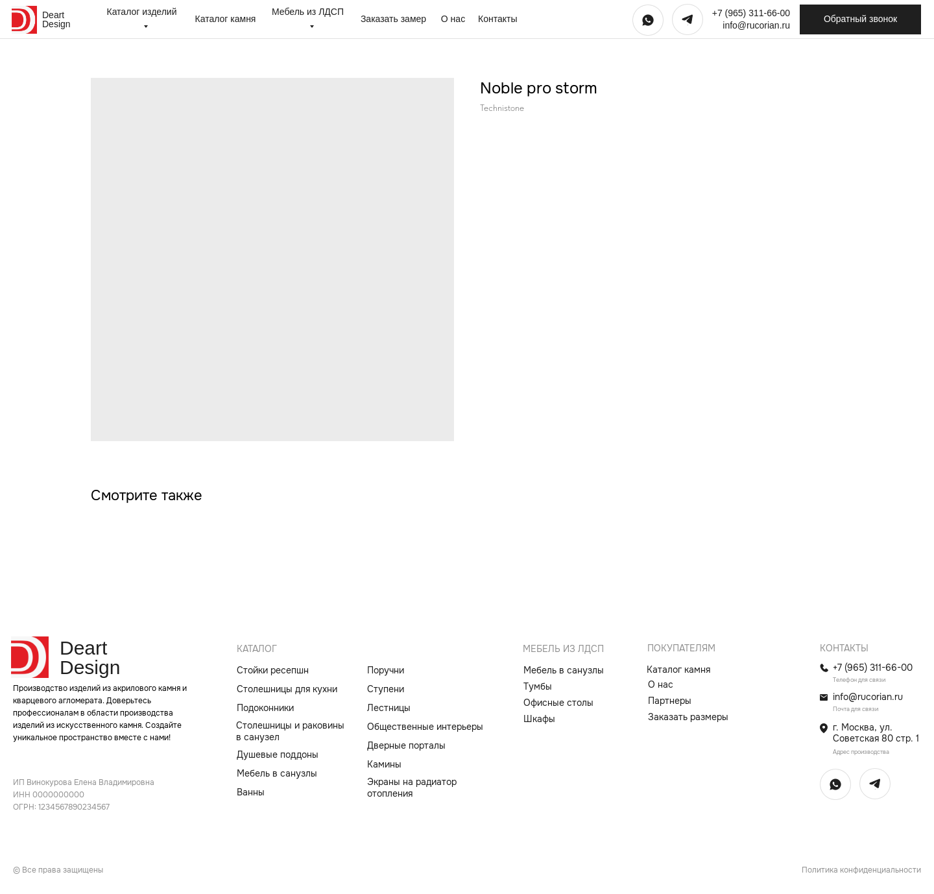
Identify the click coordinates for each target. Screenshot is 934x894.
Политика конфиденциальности (861, 870)
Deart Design (56, 19)
